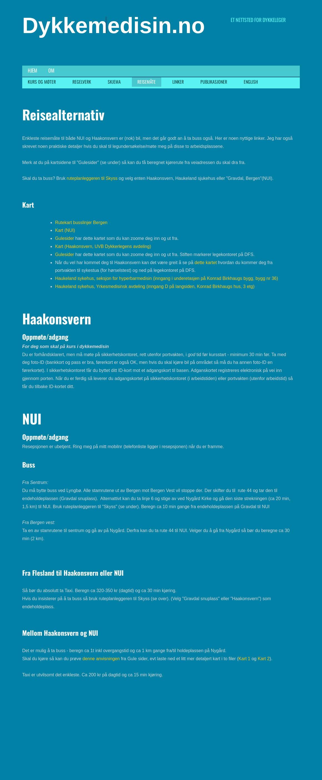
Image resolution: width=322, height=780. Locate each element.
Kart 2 (263, 658)
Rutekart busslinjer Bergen (81, 222)
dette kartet (206, 262)
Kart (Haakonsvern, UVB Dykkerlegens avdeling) (103, 246)
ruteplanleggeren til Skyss (92, 178)
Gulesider (64, 238)
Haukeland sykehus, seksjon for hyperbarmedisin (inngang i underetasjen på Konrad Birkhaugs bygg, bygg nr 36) (166, 278)
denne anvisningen (101, 658)
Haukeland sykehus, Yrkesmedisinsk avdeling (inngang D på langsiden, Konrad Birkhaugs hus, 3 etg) (154, 286)
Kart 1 (244, 658)
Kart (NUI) (65, 230)
